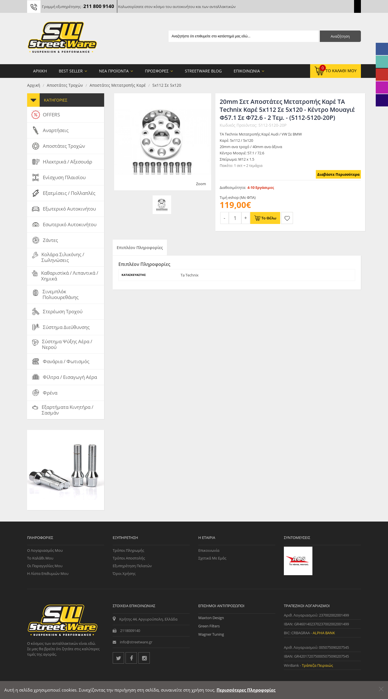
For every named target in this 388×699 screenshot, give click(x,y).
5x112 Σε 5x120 (166, 85)
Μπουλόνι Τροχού (60, 496)
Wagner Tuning (211, 634)
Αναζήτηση (340, 36)
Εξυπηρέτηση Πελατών (132, 565)
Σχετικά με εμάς (212, 558)
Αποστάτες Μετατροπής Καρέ (118, 85)
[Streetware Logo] (62, 38)
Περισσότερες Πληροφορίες (246, 690)
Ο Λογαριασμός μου (45, 550)
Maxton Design (211, 617)
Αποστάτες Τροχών (65, 85)
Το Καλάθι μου (40, 558)
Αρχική (33, 85)
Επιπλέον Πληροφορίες (140, 247)
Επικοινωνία (208, 550)
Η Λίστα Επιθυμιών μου (47, 573)
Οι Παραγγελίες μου (44, 565)
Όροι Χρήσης (124, 573)
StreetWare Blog (203, 71)
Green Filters (209, 626)
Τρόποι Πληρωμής (128, 550)
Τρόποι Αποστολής (129, 558)
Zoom (201, 183)
